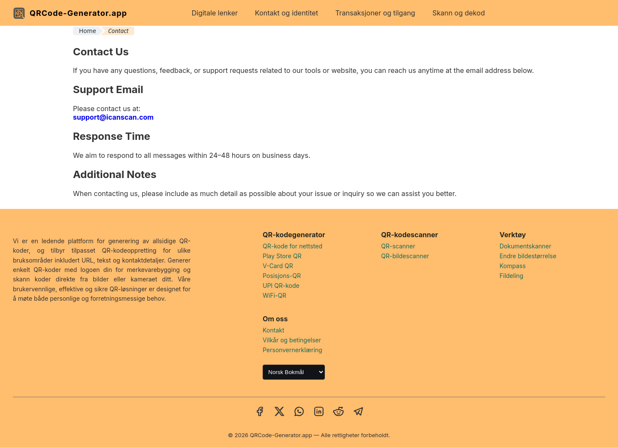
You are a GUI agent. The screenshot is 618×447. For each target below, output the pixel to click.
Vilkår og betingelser (292, 340)
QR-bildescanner (405, 256)
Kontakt (273, 330)
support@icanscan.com (113, 117)
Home (87, 31)
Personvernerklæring (292, 349)
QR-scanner (398, 246)
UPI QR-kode (281, 285)
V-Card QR (278, 265)
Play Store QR (282, 256)
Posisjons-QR (282, 275)
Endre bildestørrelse (528, 256)
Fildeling (511, 275)
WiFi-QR (274, 295)
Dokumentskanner (525, 246)
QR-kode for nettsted (292, 246)
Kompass (513, 265)
